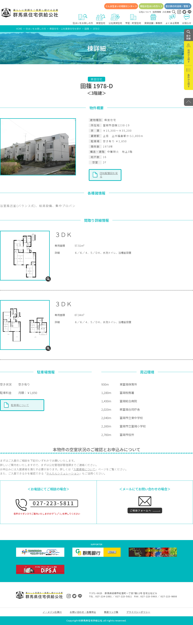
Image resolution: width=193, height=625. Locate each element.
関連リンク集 (111, 612)
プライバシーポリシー (138, 612)
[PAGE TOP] (188, 102)
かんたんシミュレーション (62, 473)
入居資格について (84, 469)
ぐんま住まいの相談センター (120, 6)
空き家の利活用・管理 (176, 6)
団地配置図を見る (109, 174)
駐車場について (20, 405)
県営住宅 (100, 19)
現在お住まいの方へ (150, 6)
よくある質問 (172, 19)
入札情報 (166, 11)
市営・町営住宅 (133, 19)
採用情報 (157, 11)
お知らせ (186, 19)
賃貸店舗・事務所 (153, 19)
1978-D (96, 28)
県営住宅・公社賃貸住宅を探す (65, 28)
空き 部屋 (188, 35)
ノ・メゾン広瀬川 (52, 612)
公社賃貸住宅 (115, 19)
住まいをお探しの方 (83, 19)
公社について (145, 11)
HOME (19, 28)
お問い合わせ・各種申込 (83, 612)
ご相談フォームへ (140, 510)
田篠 (87, 28)
